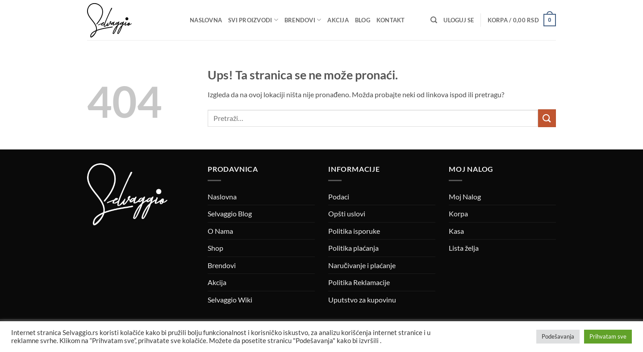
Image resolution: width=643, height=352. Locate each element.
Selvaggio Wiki (230, 299)
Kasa (456, 231)
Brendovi (303, 20)
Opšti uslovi (346, 213)
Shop (215, 248)
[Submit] (547, 118)
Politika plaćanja (353, 248)
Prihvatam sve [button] (607, 336)
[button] (458, 20)
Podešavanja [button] (558, 336)
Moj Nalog (465, 196)
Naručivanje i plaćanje (362, 265)
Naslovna (206, 20)
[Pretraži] (433, 20)
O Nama (220, 231)
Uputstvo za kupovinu (362, 299)
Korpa (458, 213)
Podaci (338, 196)
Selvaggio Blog (230, 213)
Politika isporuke (354, 231)
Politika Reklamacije (359, 282)
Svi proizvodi (253, 20)
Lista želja (464, 248)
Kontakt (390, 20)
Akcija (338, 20)
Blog (362, 20)
